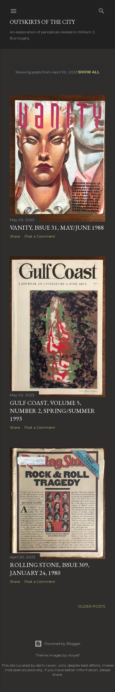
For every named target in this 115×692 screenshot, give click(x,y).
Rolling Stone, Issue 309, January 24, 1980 (50, 569)
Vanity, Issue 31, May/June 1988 (57, 227)
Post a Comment (40, 236)
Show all (89, 72)
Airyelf (73, 655)
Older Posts (91, 606)
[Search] (101, 10)
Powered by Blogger (58, 643)
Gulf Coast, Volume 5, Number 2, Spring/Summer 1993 (52, 411)
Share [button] (15, 236)
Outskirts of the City (42, 21)
